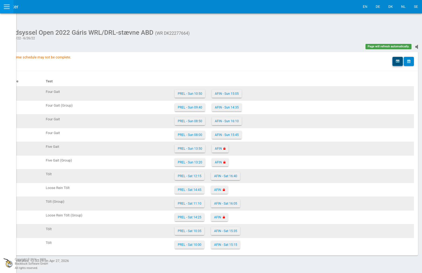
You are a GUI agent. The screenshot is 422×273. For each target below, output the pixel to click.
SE (416, 7)
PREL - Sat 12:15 (226, 173)
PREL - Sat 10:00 (226, 242)
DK (390, 7)
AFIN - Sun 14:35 (264, 105)
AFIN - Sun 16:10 (264, 118)
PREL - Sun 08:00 (227, 132)
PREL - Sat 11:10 (226, 201)
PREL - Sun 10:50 (227, 91)
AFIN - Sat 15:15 (262, 242)
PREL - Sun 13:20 (227, 160)
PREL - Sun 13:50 (227, 146)
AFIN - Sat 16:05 (262, 201)
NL (403, 7)
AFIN (255, 146)
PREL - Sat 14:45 (226, 187)
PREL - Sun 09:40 (227, 105)
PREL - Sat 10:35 (226, 228)
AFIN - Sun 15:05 (264, 91)
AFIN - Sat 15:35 (262, 228)
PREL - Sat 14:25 (226, 214)
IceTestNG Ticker (29, 6)
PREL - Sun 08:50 (227, 118)
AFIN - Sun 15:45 (264, 132)
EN (365, 7)
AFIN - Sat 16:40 (262, 173)
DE (378, 7)
